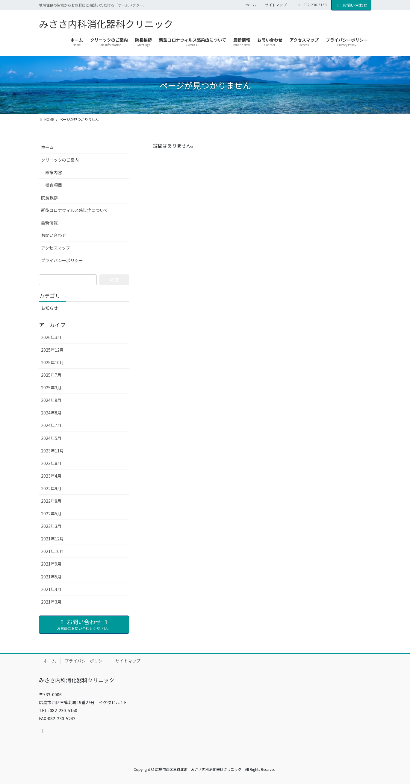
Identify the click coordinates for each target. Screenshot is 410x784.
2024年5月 (51, 438)
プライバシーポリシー (62, 260)
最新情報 (49, 223)
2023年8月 (51, 463)
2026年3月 (51, 337)
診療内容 (53, 172)
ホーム (250, 4)
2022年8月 (51, 501)
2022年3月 (51, 526)
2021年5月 (51, 577)
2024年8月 (51, 413)
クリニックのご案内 (60, 160)
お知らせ (49, 308)
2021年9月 (51, 564)
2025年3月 (51, 388)
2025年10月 (52, 362)
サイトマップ (276, 4)
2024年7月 (51, 425)
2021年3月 (51, 602)
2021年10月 (52, 551)
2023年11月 (52, 451)
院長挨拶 (49, 197)
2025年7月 (51, 375)
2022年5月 (51, 513)
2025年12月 (52, 350)
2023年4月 (51, 476)
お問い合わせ (351, 5)
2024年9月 (51, 400)
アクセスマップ (55, 248)
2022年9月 (51, 488)
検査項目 (53, 185)
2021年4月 (51, 589)
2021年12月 (52, 539)
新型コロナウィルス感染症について (74, 210)
